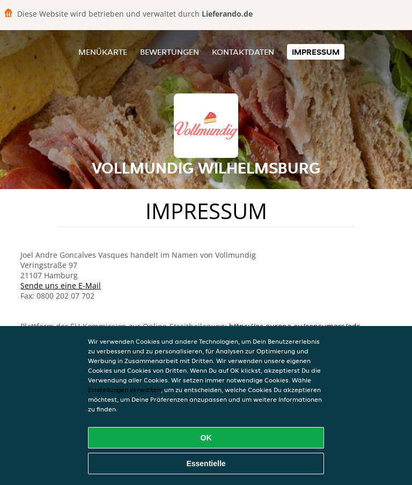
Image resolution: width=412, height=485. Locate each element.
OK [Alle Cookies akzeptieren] (206, 437)
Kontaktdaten (243, 51)
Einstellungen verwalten (124, 390)
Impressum (316, 51)
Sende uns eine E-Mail (60, 285)
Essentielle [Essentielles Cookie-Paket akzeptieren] (205, 463)
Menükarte (102, 51)
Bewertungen (169, 51)
